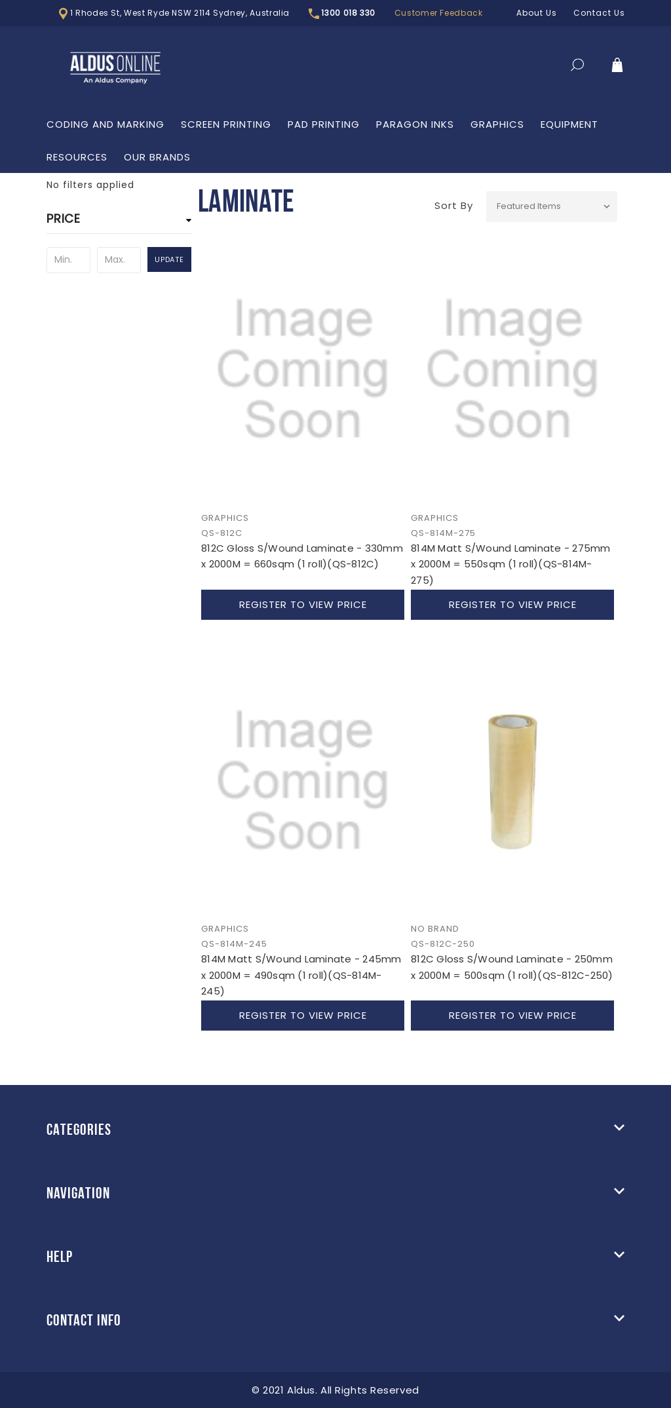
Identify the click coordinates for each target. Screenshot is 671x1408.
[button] (119, 222)
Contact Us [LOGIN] (599, 12)
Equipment (569, 124)
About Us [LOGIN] (536, 12)
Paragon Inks (415, 124)
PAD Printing (324, 124)
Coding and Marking (105, 124)
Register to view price (303, 604)
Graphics (497, 124)
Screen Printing (226, 124)
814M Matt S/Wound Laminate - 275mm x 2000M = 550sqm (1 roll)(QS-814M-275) (511, 564)
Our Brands (157, 157)
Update (169, 259)
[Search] (577, 67)
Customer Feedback (438, 12)
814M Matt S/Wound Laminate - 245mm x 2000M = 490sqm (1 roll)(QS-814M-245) (301, 975)
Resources (77, 157)
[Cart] (617, 67)
